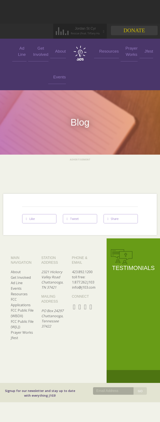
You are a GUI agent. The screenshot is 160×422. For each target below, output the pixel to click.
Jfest (135, 51)
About (58, 51)
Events (11, 51)
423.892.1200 (82, 246)
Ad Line (27, 51)
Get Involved (43, 51)
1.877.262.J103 (83, 256)
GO (140, 365)
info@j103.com (83, 261)
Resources (102, 51)
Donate (134, 30)
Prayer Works (119, 51)
